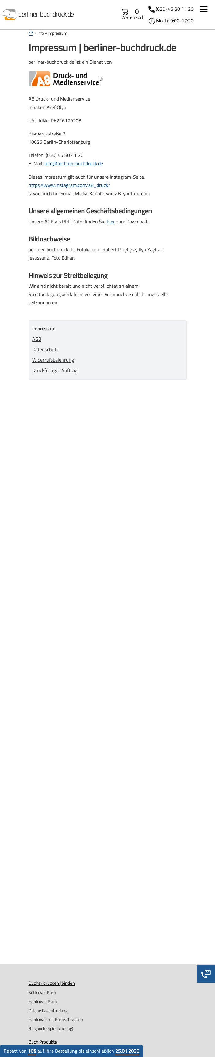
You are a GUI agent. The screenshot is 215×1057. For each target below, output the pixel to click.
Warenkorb (132, 14)
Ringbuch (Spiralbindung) (51, 1028)
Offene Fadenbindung (48, 1010)
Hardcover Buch (43, 1001)
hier (111, 221)
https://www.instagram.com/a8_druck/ (69, 185)
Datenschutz (45, 349)
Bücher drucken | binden (52, 983)
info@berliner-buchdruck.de (73, 163)
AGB (36, 339)
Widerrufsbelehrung (53, 359)
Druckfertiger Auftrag (54, 370)
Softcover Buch (42, 992)
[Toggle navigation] (203, 10)
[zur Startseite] (31, 33)
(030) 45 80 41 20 (175, 9)
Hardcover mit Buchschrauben (56, 1019)
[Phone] (206, 974)
